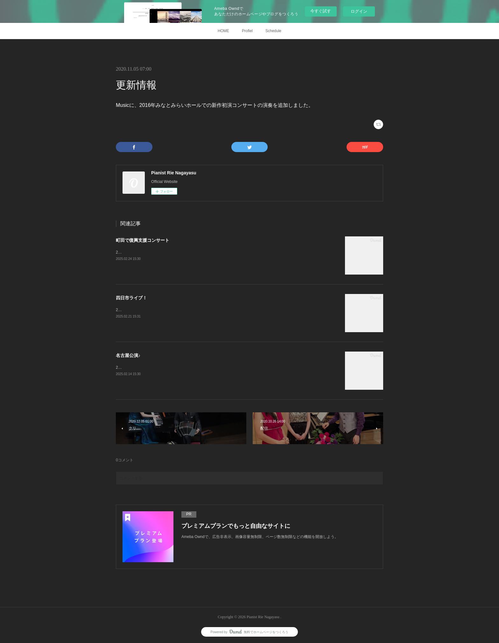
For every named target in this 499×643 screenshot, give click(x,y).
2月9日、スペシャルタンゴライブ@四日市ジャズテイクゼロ (168, 310)
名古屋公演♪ (128, 355)
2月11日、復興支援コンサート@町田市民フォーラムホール (167, 252)
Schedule (273, 31)
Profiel (247, 31)
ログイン (359, 11)
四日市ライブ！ (131, 297)
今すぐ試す (320, 11)
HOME (223, 31)
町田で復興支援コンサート (142, 240)
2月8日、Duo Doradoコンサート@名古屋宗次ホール (161, 367)
